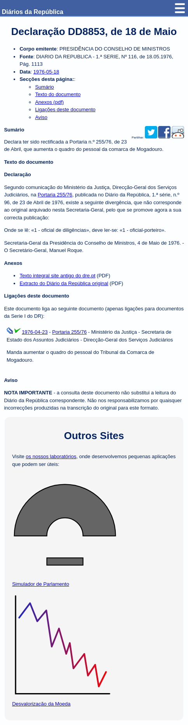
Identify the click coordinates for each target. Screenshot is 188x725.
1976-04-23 (35, 332)
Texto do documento (57, 94)
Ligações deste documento (65, 109)
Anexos (13, 263)
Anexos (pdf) (49, 102)
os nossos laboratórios (51, 456)
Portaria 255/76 (55, 195)
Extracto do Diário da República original (63, 283)
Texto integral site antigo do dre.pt (57, 275)
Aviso (41, 117)
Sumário (44, 87)
